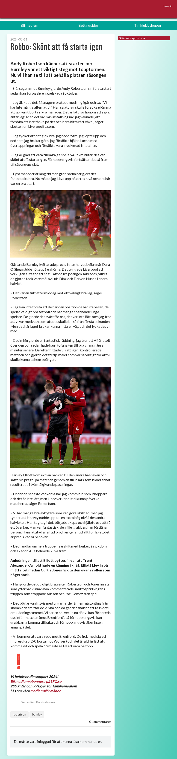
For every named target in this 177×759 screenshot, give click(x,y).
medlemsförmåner (45, 691)
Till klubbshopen (147, 25)
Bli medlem (29, 25)
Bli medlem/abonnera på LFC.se (36, 681)
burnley (37, 714)
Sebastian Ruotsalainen (32, 702)
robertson (19, 714)
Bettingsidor (88, 25)
